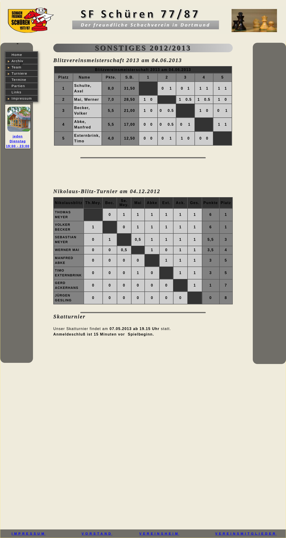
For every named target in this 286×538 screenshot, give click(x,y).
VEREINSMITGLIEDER (246, 533)
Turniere (19, 73)
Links (16, 92)
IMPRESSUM (29, 533)
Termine (19, 80)
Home (17, 55)
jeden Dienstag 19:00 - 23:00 (18, 141)
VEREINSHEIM (159, 533)
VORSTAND (97, 533)
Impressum (22, 98)
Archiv (17, 61)
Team (16, 67)
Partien (18, 86)
